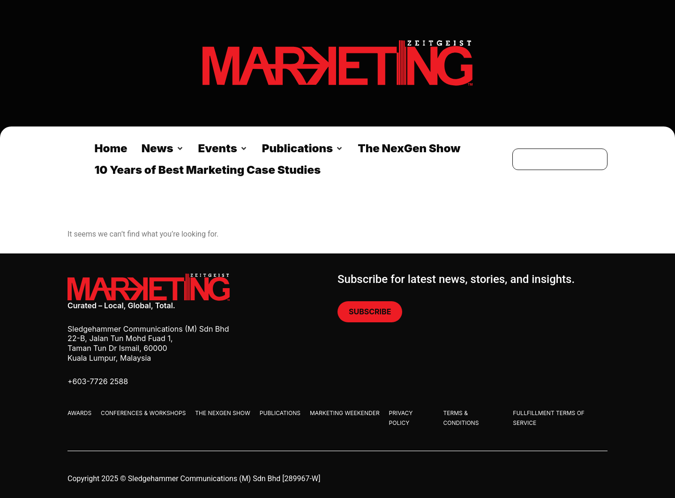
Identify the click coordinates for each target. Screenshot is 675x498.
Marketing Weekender (345, 412)
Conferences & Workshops (143, 412)
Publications (280, 412)
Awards (79, 412)
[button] (163, 148)
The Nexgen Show (222, 412)
